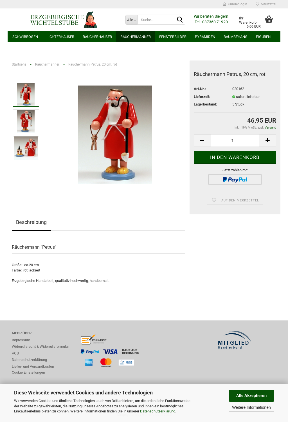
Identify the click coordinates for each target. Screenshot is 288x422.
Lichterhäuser (60, 37)
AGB (15, 353)
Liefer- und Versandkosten (33, 366)
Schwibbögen (25, 37)
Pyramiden (205, 37)
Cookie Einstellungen (28, 372)
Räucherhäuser (97, 37)
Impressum (21, 340)
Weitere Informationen (251, 407)
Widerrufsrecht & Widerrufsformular (40, 346)
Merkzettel (266, 4)
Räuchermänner (135, 37)
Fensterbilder (172, 37)
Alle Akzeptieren (251, 395)
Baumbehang (236, 37)
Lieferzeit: (202, 97)
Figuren (263, 37)
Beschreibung (31, 222)
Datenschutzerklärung (157, 411)
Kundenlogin (235, 4)
